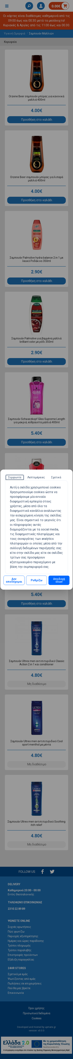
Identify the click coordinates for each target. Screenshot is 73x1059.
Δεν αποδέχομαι (14, 580)
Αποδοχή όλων (59, 580)
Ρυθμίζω (36, 580)
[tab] (14, 477)
